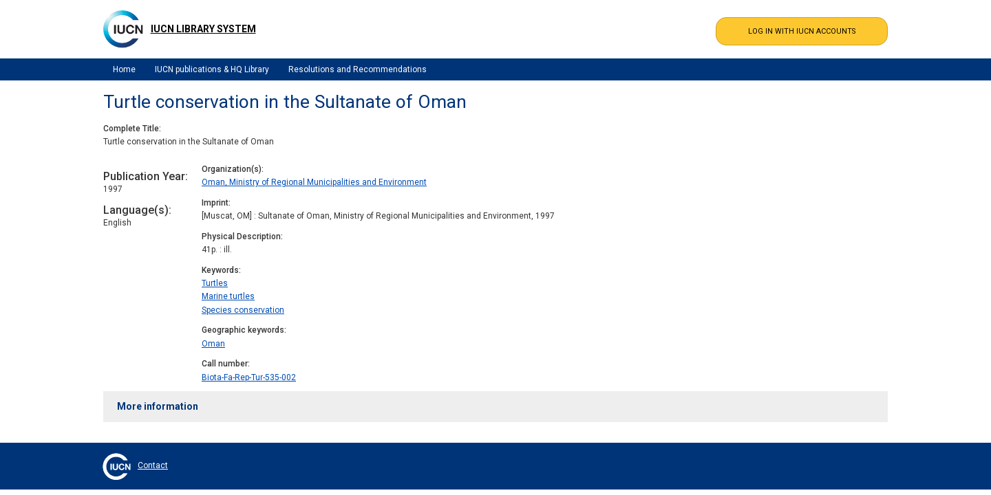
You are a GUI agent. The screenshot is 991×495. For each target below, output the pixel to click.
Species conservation (243, 310)
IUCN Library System (203, 28)
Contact (153, 465)
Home (124, 69)
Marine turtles (228, 296)
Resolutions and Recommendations (357, 69)
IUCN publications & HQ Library (212, 69)
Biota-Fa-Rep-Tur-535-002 (249, 377)
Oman (213, 344)
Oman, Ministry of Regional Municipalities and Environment (314, 182)
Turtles (215, 283)
